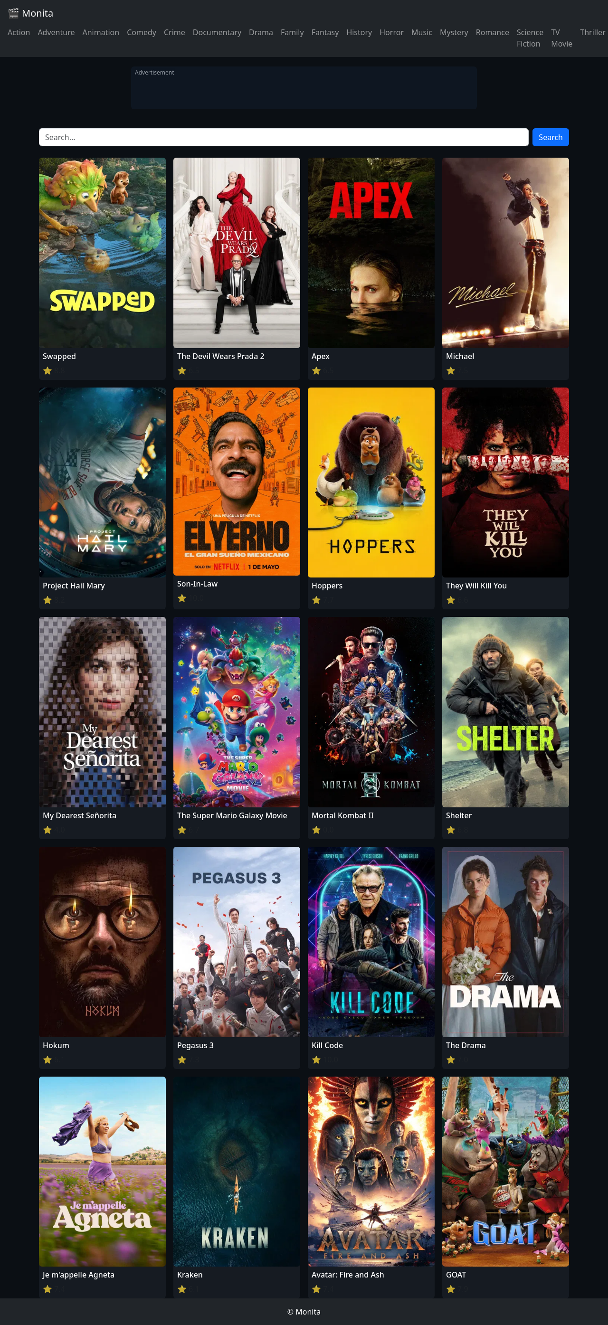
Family (292, 32)
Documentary (217, 32)
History (359, 32)
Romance (492, 32)
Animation (100, 32)
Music (421, 32)
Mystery (454, 32)
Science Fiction (530, 38)
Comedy (141, 32)
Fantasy (325, 32)
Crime (174, 32)
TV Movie (561, 38)
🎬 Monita (30, 13)
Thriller (592, 32)
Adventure (56, 32)
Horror (392, 32)
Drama (261, 32)
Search (551, 137)
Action (19, 32)
